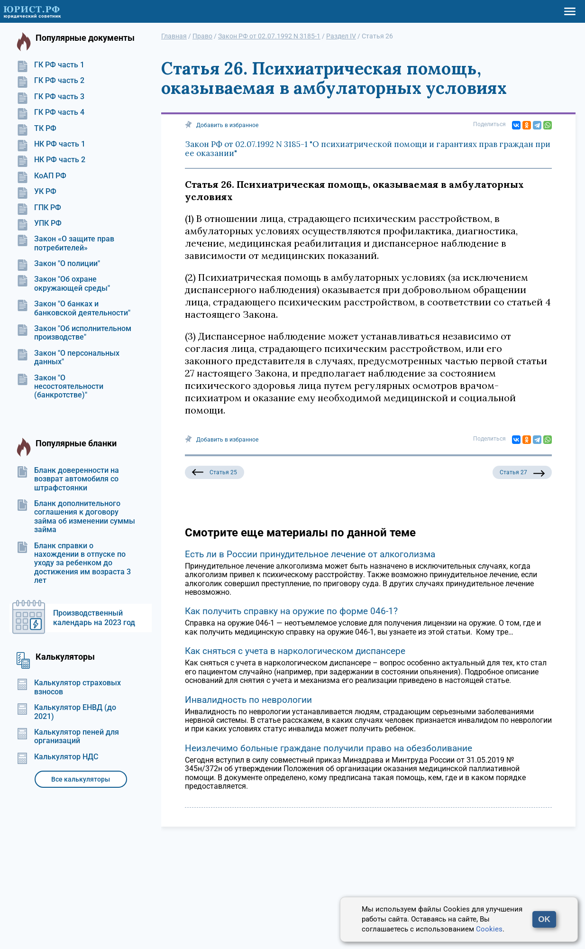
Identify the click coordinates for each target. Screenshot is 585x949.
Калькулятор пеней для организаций (68, 736)
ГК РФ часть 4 (50, 112)
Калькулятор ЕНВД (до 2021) (66, 711)
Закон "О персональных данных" (68, 357)
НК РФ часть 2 (51, 160)
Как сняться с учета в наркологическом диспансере (295, 650)
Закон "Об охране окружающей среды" (63, 283)
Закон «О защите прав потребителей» (65, 243)
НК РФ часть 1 (51, 144)
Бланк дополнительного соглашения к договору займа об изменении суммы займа (76, 516)
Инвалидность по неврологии (248, 699)
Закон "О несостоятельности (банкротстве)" (60, 387)
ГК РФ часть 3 (50, 96)
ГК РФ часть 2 (50, 80)
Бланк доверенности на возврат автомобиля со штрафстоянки (68, 479)
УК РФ (36, 191)
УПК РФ (39, 223)
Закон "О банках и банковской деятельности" (73, 308)
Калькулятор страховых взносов (69, 687)
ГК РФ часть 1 (50, 65)
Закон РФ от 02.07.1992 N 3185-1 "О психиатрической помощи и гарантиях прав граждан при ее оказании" (367, 149)
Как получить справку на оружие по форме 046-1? (291, 611)
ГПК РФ (39, 207)
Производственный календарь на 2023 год (94, 617)
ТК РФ (36, 128)
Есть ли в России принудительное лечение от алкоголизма (310, 554)
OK (544, 919)
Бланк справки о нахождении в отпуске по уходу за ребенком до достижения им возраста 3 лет (74, 563)
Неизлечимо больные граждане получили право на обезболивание (328, 748)
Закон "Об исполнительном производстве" (74, 332)
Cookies (489, 929)
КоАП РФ (41, 176)
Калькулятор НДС (57, 757)
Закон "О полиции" (58, 263)
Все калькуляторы (80, 779)
